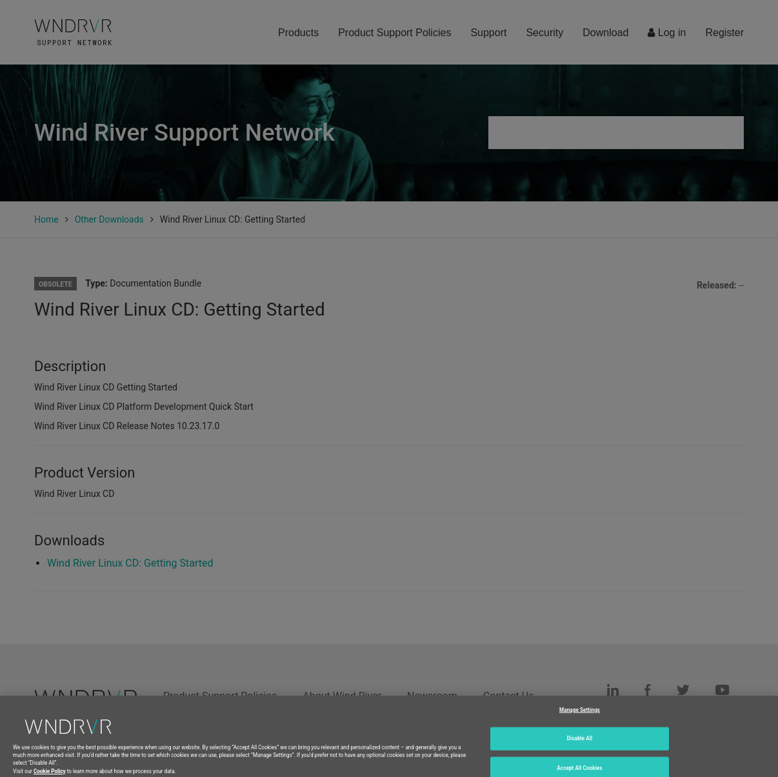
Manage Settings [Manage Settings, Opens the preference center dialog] (579, 716)
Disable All (580, 745)
